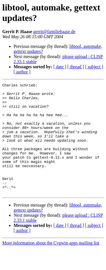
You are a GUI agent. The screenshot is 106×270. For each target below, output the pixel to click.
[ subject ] (94, 66)
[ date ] (59, 66)
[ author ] (22, 71)
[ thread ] (75, 66)
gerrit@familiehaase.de (54, 31)
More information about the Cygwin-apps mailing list (50, 265)
